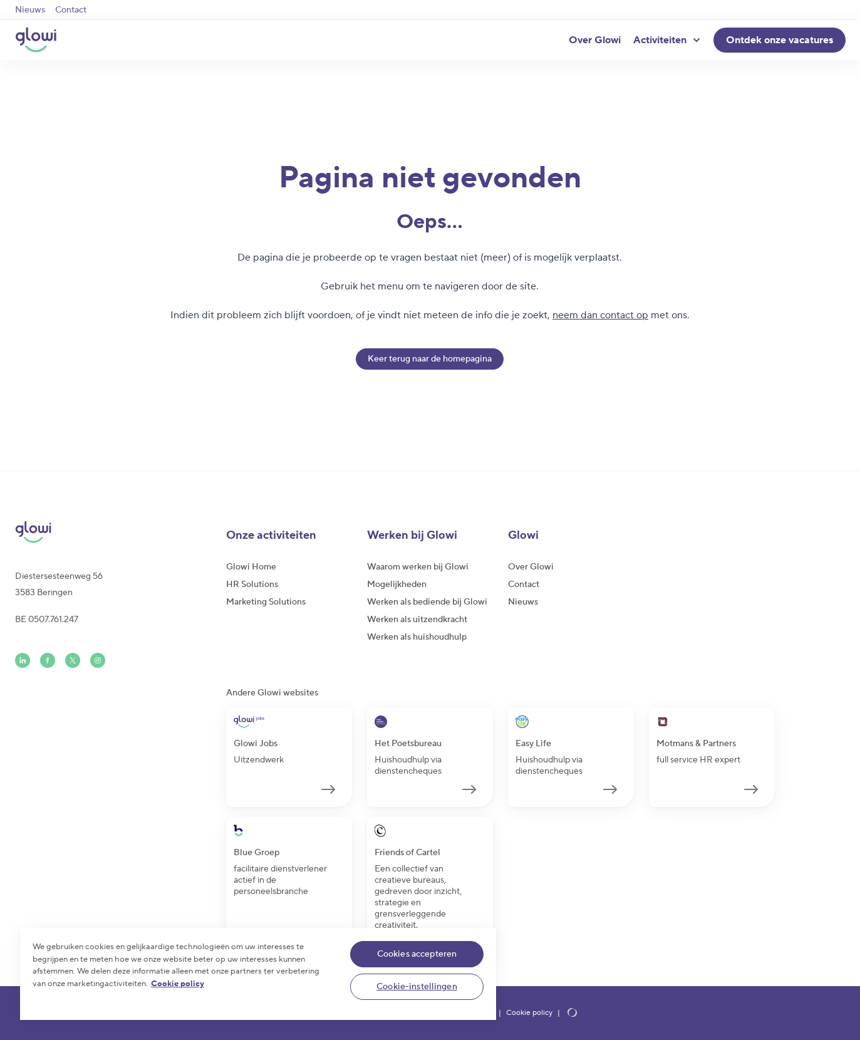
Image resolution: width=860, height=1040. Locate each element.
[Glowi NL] (35, 40)
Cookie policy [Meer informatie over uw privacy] (177, 984)
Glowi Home (251, 567)
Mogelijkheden (397, 585)
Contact (70, 10)
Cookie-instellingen (416, 986)
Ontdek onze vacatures (779, 40)
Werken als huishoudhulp (417, 637)
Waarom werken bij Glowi (418, 567)
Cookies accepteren (417, 954)
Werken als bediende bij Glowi (427, 602)
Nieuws (30, 10)
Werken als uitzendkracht (417, 620)
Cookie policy (529, 1013)
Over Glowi (595, 40)
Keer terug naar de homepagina (430, 359)
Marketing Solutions (266, 602)
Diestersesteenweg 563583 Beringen (59, 584)
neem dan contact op (600, 315)
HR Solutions (252, 585)
